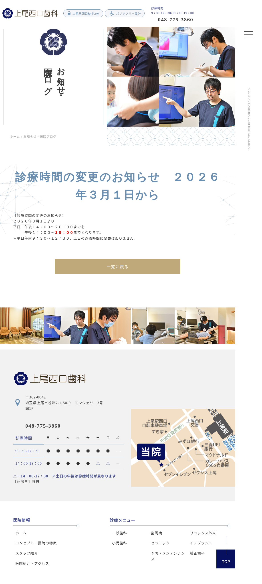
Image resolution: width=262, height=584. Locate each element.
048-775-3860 (43, 426)
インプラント (201, 543)
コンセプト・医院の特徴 (36, 543)
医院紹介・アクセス (32, 563)
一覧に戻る (118, 266)
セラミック (160, 543)
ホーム (15, 136)
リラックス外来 (203, 533)
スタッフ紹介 (26, 553)
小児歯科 (119, 543)
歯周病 (156, 533)
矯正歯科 (197, 553)
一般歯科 (119, 533)
